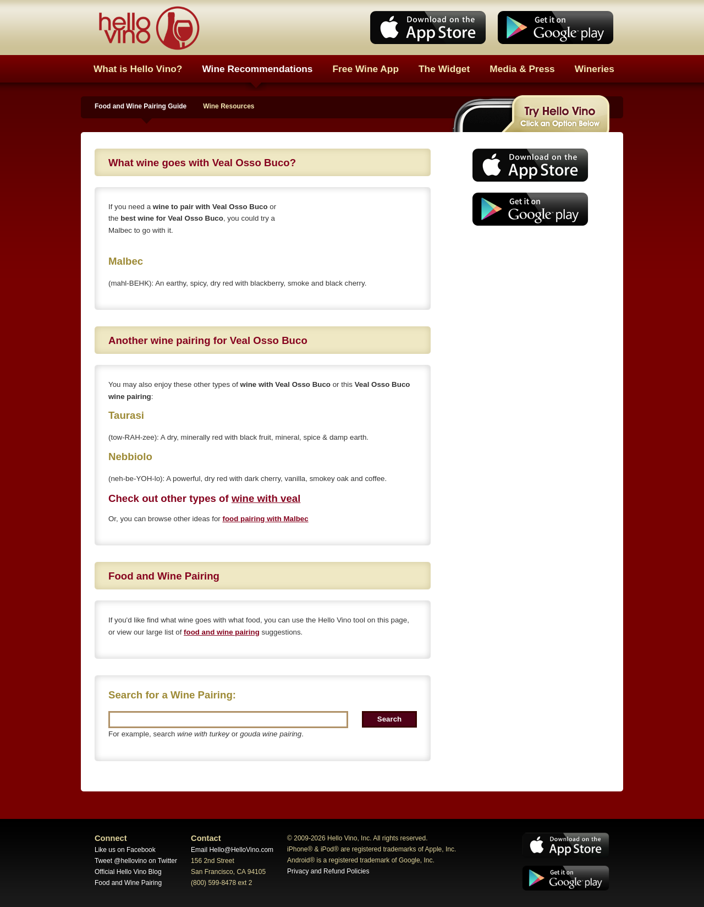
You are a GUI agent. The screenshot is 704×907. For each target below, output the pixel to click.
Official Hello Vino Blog (128, 872)
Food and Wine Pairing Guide (140, 106)
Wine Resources (228, 106)
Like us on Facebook (125, 850)
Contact (206, 838)
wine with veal (266, 498)
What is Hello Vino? (138, 68)
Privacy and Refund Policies (328, 871)
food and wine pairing (222, 632)
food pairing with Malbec (265, 519)
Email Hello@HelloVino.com (232, 850)
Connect (111, 838)
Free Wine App (366, 68)
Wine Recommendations (257, 68)
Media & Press (522, 68)
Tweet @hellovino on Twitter (136, 861)
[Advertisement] (526, 316)
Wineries (594, 68)
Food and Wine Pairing (128, 883)
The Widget (444, 68)
